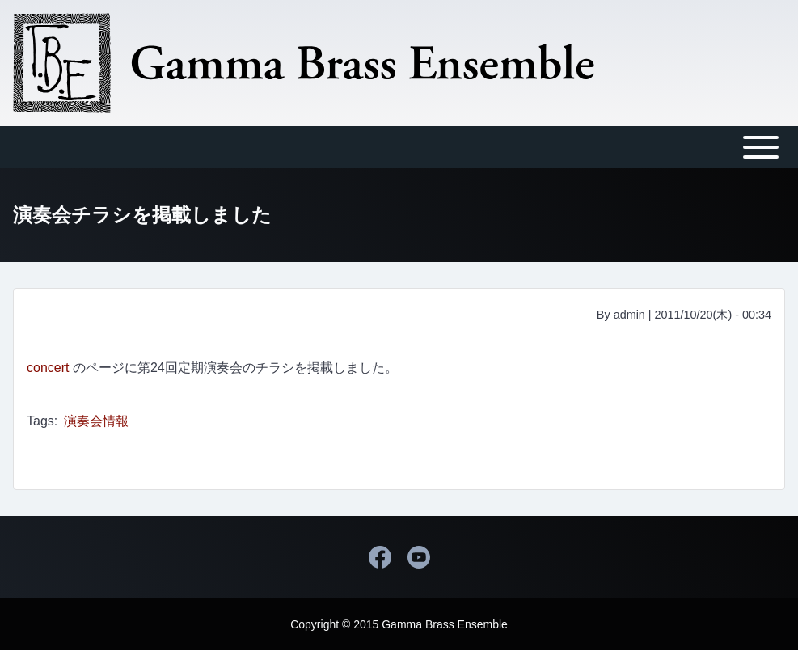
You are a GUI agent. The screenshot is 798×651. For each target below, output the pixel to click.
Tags (40, 421)
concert (48, 367)
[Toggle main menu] (399, 147)
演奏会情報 (96, 421)
